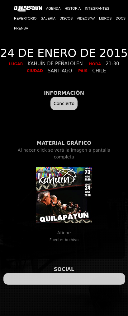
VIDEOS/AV (86, 18)
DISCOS (66, 18)
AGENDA (53, 8)
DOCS (121, 18)
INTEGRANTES (97, 8)
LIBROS (105, 18)
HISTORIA (73, 8)
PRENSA (21, 28)
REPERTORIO (25, 18)
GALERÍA (47, 18)
